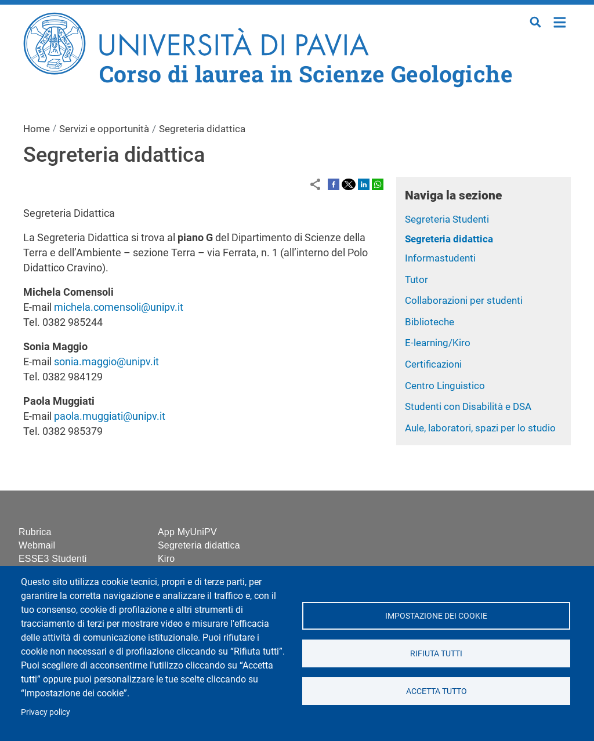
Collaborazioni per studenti (464, 300)
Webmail (37, 545)
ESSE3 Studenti (53, 559)
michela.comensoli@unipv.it (118, 307)
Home (560, 21)
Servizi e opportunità (104, 129)
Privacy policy (45, 712)
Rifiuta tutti (436, 653)
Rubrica (35, 532)
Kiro (166, 559)
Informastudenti (440, 258)
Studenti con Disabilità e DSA (468, 406)
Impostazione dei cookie (436, 615)
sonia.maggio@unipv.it (106, 361)
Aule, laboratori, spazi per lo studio (480, 428)
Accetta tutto (435, 691)
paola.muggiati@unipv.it (109, 416)
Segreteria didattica (449, 239)
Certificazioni (433, 364)
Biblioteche (429, 322)
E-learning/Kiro (437, 342)
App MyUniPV (187, 532)
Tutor (416, 279)
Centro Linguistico (445, 385)
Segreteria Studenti (447, 219)
